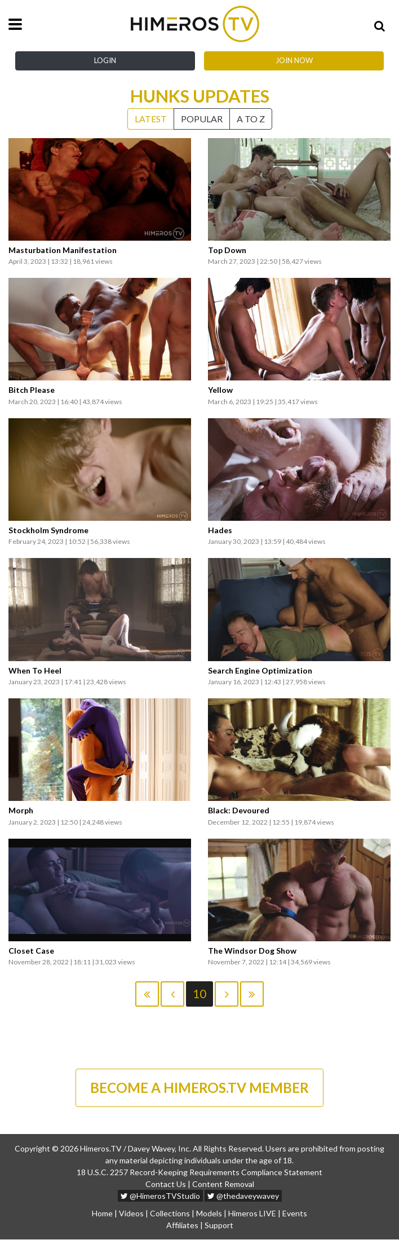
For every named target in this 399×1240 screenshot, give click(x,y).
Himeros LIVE (252, 1214)
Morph (20, 810)
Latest (151, 118)
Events (294, 1214)
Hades (220, 530)
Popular (202, 118)
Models (209, 1214)
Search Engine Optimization (260, 671)
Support (219, 1225)
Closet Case (31, 951)
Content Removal (223, 1184)
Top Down (227, 250)
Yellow (220, 390)
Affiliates (182, 1225)
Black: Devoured (238, 810)
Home (102, 1214)
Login (105, 60)
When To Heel (34, 671)
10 (199, 993)
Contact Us (165, 1184)
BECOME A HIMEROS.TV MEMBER (199, 1087)
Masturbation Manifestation (62, 250)
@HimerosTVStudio (160, 1196)
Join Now (294, 60)
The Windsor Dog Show (252, 951)
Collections (170, 1214)
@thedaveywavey (243, 1196)
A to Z (251, 118)
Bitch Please (31, 390)
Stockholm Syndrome (48, 530)
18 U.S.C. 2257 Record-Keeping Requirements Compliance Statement (199, 1172)
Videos (131, 1214)
